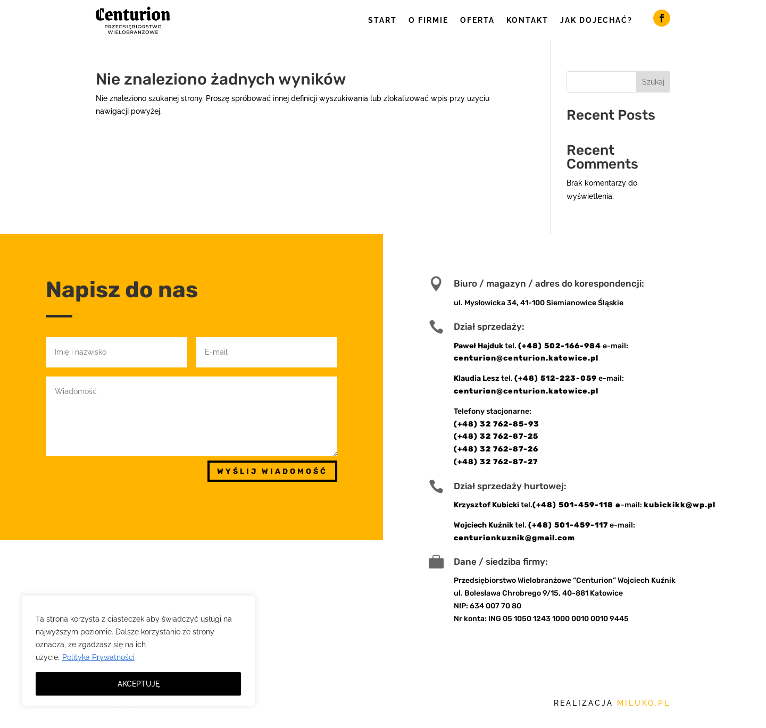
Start (382, 20)
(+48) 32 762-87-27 (496, 461)
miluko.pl (643, 703)
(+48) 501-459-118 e (576, 504)
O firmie (428, 20)
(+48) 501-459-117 (568, 525)
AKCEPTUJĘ (139, 684)
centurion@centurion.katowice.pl (526, 358)
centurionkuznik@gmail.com (514, 537)
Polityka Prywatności (98, 657)
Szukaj (653, 82)
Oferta (477, 20)
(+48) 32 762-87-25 (496, 436)
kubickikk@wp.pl (679, 504)
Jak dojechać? (596, 20)
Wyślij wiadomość (272, 471)
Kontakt (527, 20)
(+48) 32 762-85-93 (496, 424)
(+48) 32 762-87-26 (496, 449)
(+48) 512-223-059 (555, 378)
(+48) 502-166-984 (559, 345)
